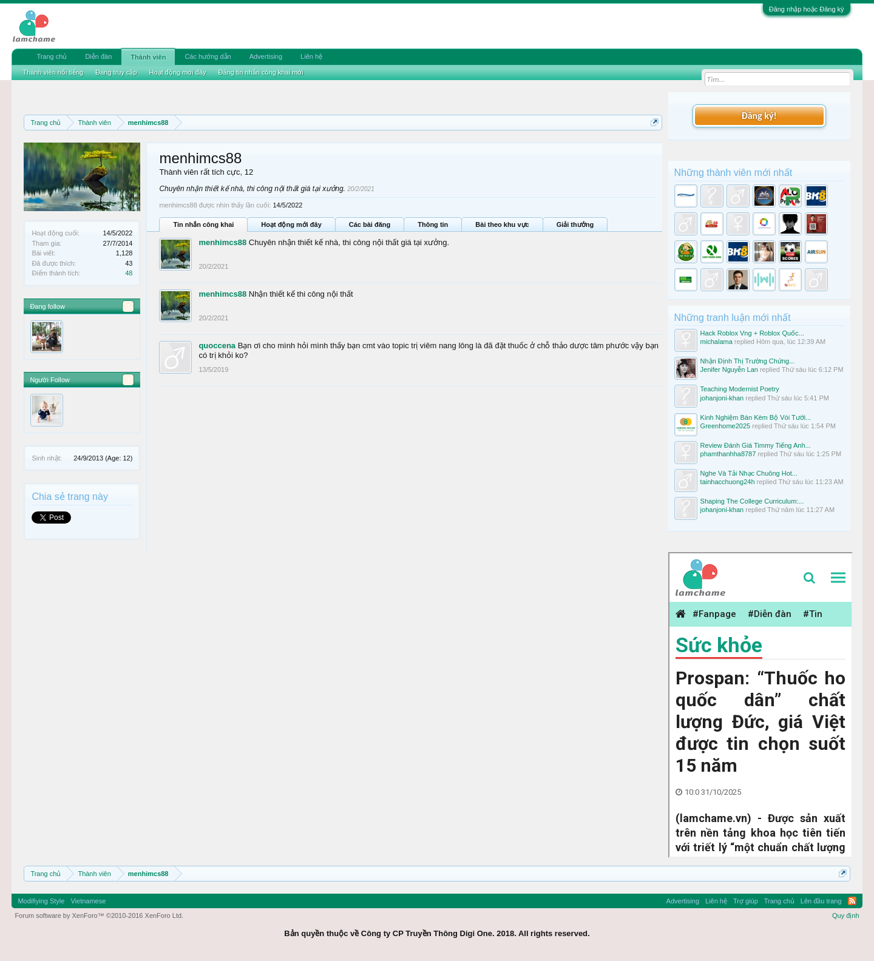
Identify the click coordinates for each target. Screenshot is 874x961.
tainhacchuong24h (727, 481)
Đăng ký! (758, 115)
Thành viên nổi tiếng (52, 72)
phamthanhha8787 (728, 453)
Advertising (265, 56)
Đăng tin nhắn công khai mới (260, 72)
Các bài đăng (369, 224)
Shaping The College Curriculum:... (752, 501)
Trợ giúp (745, 901)
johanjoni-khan (722, 398)
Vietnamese (88, 901)
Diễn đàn (98, 56)
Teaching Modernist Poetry (739, 389)
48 (128, 273)
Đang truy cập (116, 72)
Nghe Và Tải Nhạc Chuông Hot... (749, 473)
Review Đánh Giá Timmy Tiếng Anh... (755, 445)
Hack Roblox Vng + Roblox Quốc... (752, 333)
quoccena (216, 345)
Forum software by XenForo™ (99, 915)
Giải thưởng (575, 224)
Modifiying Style (41, 901)
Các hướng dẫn (208, 56)
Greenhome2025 (725, 426)
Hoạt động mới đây (291, 224)
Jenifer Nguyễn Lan (729, 369)
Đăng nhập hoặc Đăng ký (806, 9)
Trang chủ (51, 56)
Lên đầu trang (821, 901)
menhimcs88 (222, 242)
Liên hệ (311, 56)
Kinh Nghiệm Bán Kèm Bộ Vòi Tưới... (755, 417)
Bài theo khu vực (502, 224)
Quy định (845, 915)
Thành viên (148, 57)
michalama (716, 341)
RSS (852, 901)
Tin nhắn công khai (203, 224)
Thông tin (433, 224)
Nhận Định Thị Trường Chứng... (747, 361)
